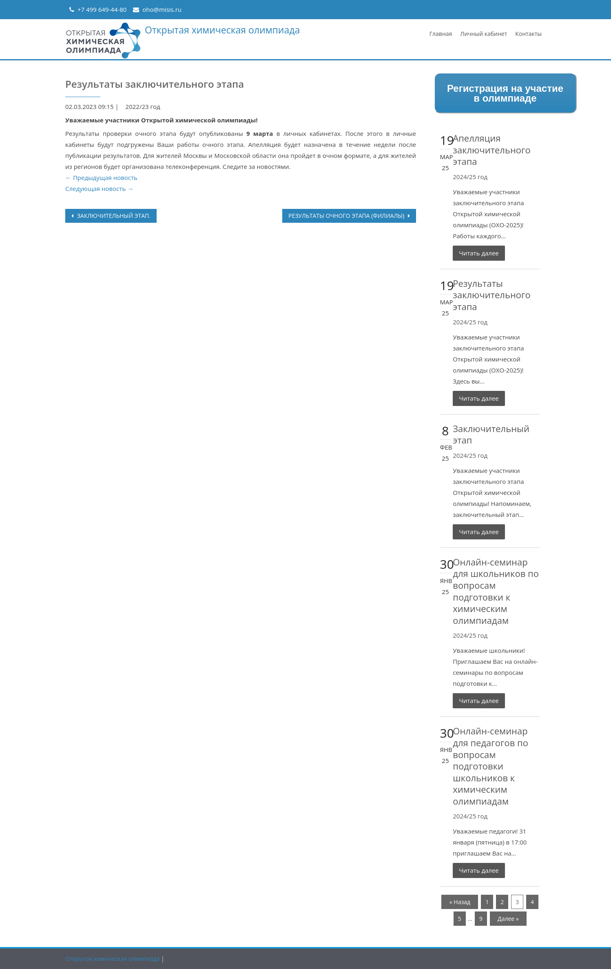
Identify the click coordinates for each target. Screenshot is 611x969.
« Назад (459, 902)
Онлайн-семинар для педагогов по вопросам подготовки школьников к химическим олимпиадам (490, 766)
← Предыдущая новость (101, 177)
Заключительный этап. (113, 216)
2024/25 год (470, 177)
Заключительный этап (491, 434)
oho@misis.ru (162, 9)
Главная (440, 34)
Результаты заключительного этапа (492, 295)
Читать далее (479, 253)
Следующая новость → (99, 188)
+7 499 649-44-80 (101, 9)
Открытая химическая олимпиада (222, 29)
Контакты (528, 34)
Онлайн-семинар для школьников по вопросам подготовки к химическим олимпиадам (496, 591)
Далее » (508, 918)
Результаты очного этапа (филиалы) (347, 216)
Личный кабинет (483, 34)
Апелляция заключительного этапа (492, 149)
